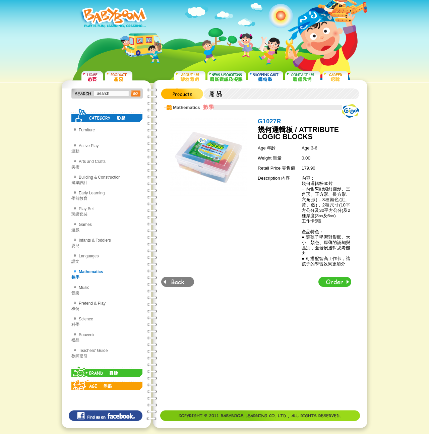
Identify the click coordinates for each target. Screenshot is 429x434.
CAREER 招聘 (335, 77)
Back (177, 282)
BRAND (107, 370)
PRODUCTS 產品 (118, 77)
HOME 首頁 (92, 77)
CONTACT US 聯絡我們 (302, 77)
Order (334, 282)
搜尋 (135, 93)
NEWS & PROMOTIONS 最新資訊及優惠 (226, 77)
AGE (107, 383)
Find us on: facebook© (105, 415)
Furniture (87, 130)
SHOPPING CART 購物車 (265, 77)
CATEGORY (107, 115)
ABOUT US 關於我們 (189, 77)
